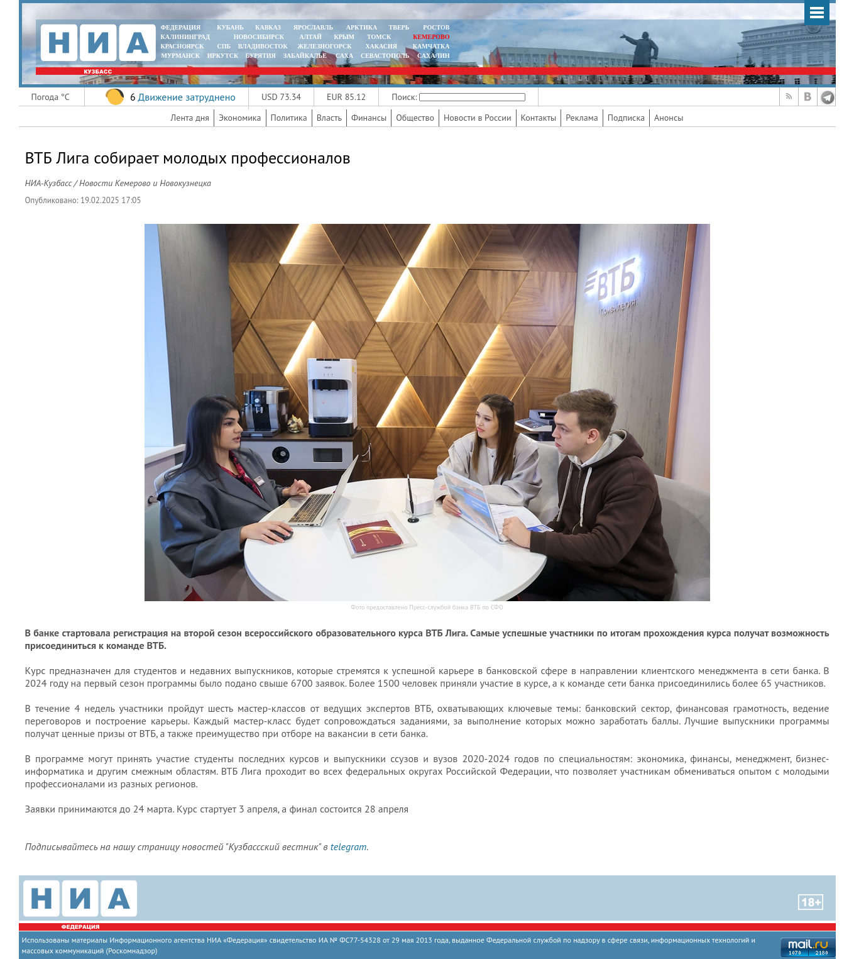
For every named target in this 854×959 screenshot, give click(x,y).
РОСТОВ (436, 27)
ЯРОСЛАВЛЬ (313, 27)
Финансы (368, 117)
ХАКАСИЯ (380, 46)
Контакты (539, 117)
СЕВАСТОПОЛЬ (385, 55)
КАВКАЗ (268, 27)
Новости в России (478, 117)
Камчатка (430, 46)
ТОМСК (380, 36)
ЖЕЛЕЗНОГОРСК (324, 46)
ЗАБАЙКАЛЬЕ (306, 55)
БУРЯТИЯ (261, 55)
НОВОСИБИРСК (259, 36)
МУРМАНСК (180, 55)
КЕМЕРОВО (431, 36)
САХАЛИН (433, 55)
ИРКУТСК (222, 55)
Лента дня (190, 117)
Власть (329, 117)
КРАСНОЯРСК (182, 46)
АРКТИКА (362, 27)
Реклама (582, 117)
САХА (344, 55)
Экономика (240, 117)
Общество (415, 117)
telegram (348, 846)
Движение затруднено (186, 97)
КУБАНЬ (230, 27)
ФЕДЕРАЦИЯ (181, 27)
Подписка (626, 117)
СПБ (224, 46)
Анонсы (668, 117)
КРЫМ (344, 36)
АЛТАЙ (310, 36)
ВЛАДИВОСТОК (263, 46)
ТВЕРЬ (399, 27)
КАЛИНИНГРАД (185, 36)
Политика (289, 117)
